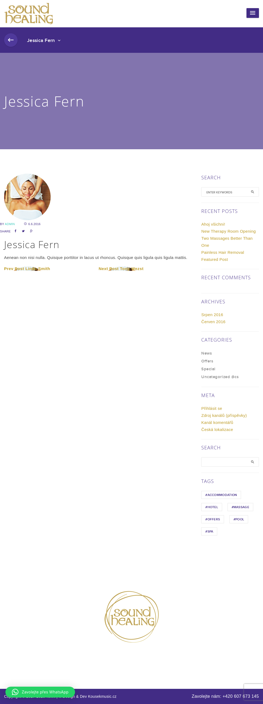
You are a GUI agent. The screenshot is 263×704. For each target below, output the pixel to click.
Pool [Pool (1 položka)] (239, 519)
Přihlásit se (211, 408)
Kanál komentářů (217, 422)
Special (208, 369)
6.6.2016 (32, 224)
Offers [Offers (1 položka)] (213, 519)
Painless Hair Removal (222, 252)
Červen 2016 (213, 321)
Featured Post (214, 259)
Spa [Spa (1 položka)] (210, 532)
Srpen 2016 (212, 314)
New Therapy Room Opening (228, 231)
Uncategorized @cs (220, 377)
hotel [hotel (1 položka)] (212, 507)
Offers (207, 361)
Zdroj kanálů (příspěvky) (224, 415)
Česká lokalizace (217, 429)
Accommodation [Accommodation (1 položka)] (222, 495)
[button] (40, 692)
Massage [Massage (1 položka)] (241, 507)
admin (10, 224)
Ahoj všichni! (213, 224)
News (206, 353)
